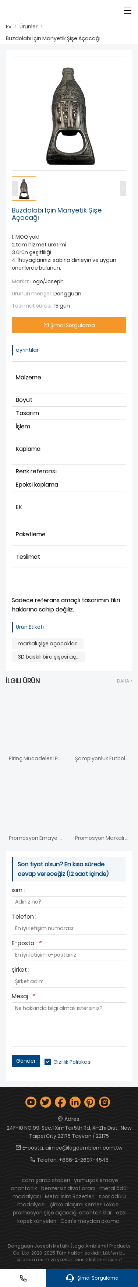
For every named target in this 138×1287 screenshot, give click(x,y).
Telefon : (24, 917)
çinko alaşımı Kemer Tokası (85, 1204)
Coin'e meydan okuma (90, 1221)
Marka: (20, 281)
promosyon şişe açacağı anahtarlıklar (62, 1212)
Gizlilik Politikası (72, 1062)
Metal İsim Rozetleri (70, 1196)
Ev (8, 26)
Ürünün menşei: (32, 293)
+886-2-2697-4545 (84, 1160)
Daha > (124, 681)
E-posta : (26, 943)
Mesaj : (23, 996)
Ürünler (29, 26)
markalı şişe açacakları (48, 643)
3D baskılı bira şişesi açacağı (51, 656)
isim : (18, 890)
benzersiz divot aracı (68, 1188)
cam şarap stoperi (46, 1180)
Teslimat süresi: (32, 305)
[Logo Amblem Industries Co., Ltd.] (39, 10)
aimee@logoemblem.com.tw (84, 1147)
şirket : (20, 970)
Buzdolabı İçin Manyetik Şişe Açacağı (53, 38)
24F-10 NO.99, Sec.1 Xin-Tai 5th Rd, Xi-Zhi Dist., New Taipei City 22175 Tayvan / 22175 (69, 1132)
